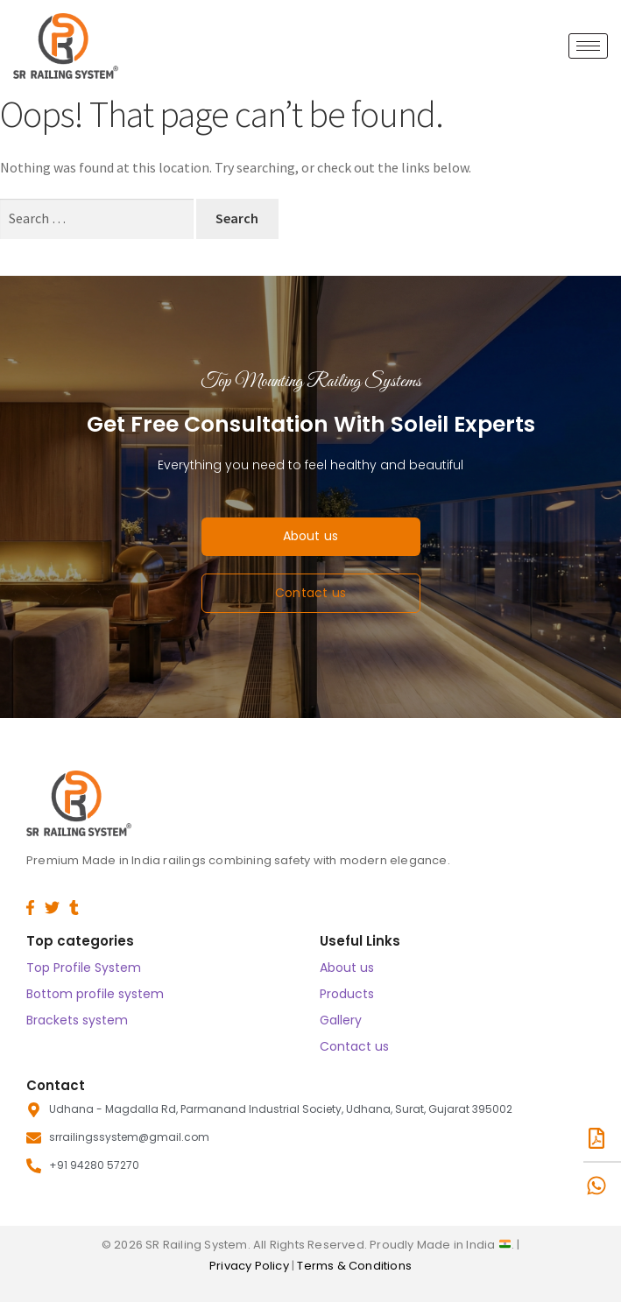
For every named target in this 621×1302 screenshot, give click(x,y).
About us (347, 967)
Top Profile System (83, 967)
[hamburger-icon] (588, 46)
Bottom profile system (95, 994)
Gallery (341, 1020)
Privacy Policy (250, 1265)
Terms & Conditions (354, 1265)
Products (347, 994)
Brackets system (77, 1020)
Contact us (354, 1046)
